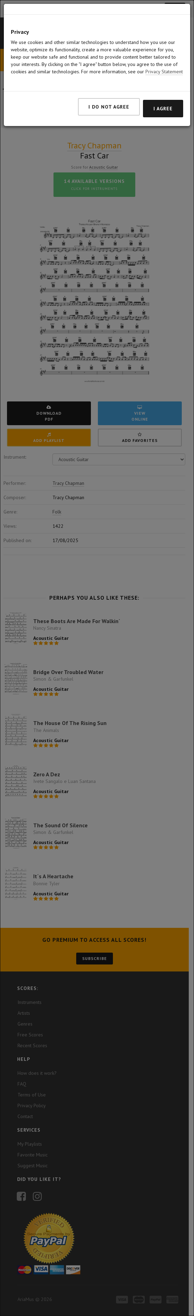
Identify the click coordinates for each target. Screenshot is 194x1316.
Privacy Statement (164, 71)
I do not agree (108, 107)
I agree (163, 108)
